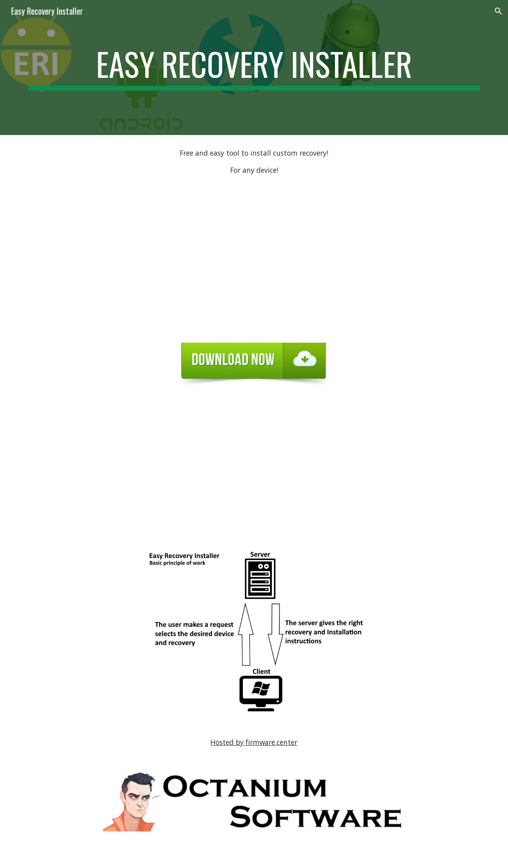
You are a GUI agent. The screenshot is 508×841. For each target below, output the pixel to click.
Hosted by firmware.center (253, 742)
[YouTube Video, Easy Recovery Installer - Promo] (254, 260)
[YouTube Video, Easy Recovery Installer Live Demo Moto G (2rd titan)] (254, 466)
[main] (254, 67)
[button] (498, 11)
